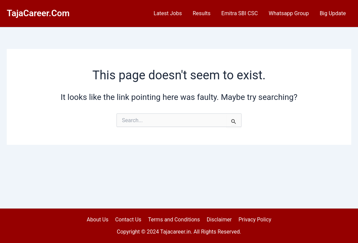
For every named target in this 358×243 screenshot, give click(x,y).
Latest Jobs (168, 13)
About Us (99, 219)
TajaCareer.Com (38, 13)
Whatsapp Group (288, 13)
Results (201, 13)
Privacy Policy (253, 219)
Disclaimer (218, 219)
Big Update (332, 13)
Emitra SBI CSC (239, 13)
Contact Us (129, 219)
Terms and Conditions (174, 219)
